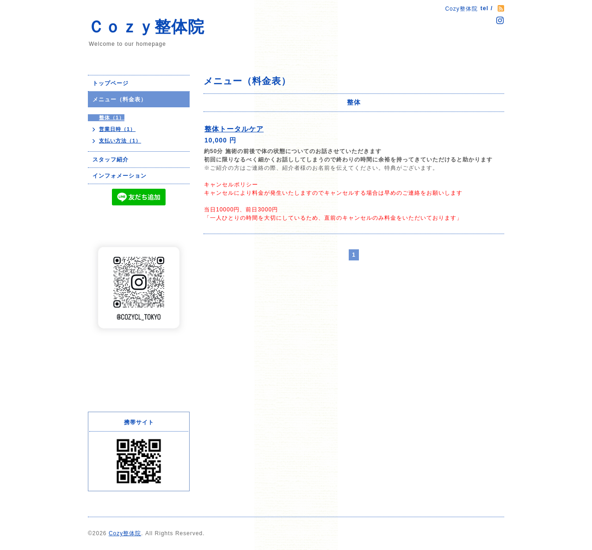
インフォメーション (119, 176)
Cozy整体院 (125, 533)
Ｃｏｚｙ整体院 (146, 27)
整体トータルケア (234, 129)
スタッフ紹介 (110, 159)
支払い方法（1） (120, 140)
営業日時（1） (117, 129)
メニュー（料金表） (119, 99)
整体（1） (111, 117)
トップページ (110, 83)
